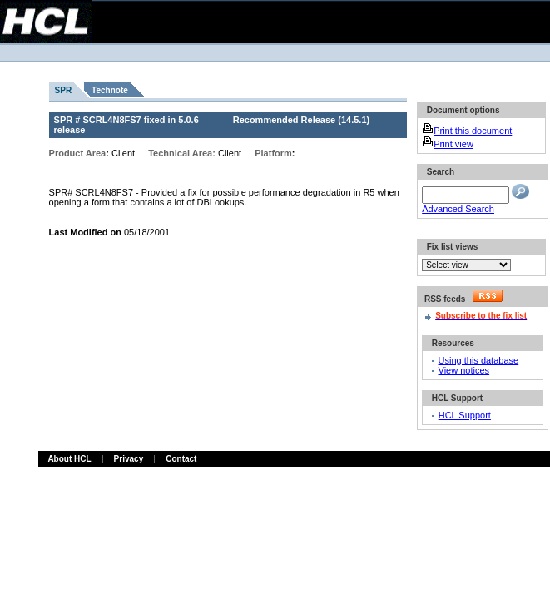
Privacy (129, 458)
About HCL (69, 458)
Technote (110, 90)
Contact (181, 458)
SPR (63, 90)
